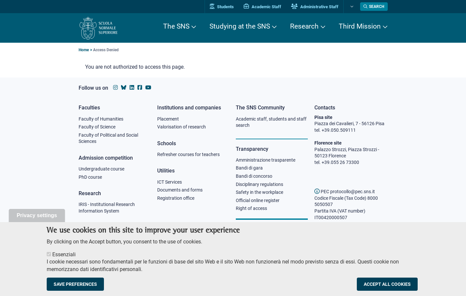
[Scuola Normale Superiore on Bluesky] (123, 87)
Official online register (258, 200)
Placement (168, 119)
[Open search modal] (374, 6)
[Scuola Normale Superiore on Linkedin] (132, 87)
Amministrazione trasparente (265, 160)
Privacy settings (37, 219)
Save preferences (75, 287)
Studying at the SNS (239, 26)
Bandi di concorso (254, 176)
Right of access (251, 208)
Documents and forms (180, 190)
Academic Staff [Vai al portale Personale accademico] (262, 6)
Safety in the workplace (259, 192)
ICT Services (169, 182)
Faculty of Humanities (101, 119)
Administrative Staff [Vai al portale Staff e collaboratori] (314, 6)
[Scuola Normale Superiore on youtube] (148, 87)
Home (84, 50)
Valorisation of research (181, 126)
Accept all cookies (387, 287)
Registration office (175, 198)
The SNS (176, 26)
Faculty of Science (97, 126)
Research (304, 26)
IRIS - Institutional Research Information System (107, 208)
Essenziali (64, 258)
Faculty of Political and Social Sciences (108, 138)
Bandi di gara (249, 168)
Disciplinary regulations (259, 184)
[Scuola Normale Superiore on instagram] (115, 87)
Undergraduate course (101, 168)
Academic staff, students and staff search (271, 122)
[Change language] (351, 6)
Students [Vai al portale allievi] (222, 6)
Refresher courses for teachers (188, 154)
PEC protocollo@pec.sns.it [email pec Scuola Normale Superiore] (344, 191)
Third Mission (360, 26)
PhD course (90, 177)
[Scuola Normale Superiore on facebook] (139, 87)
